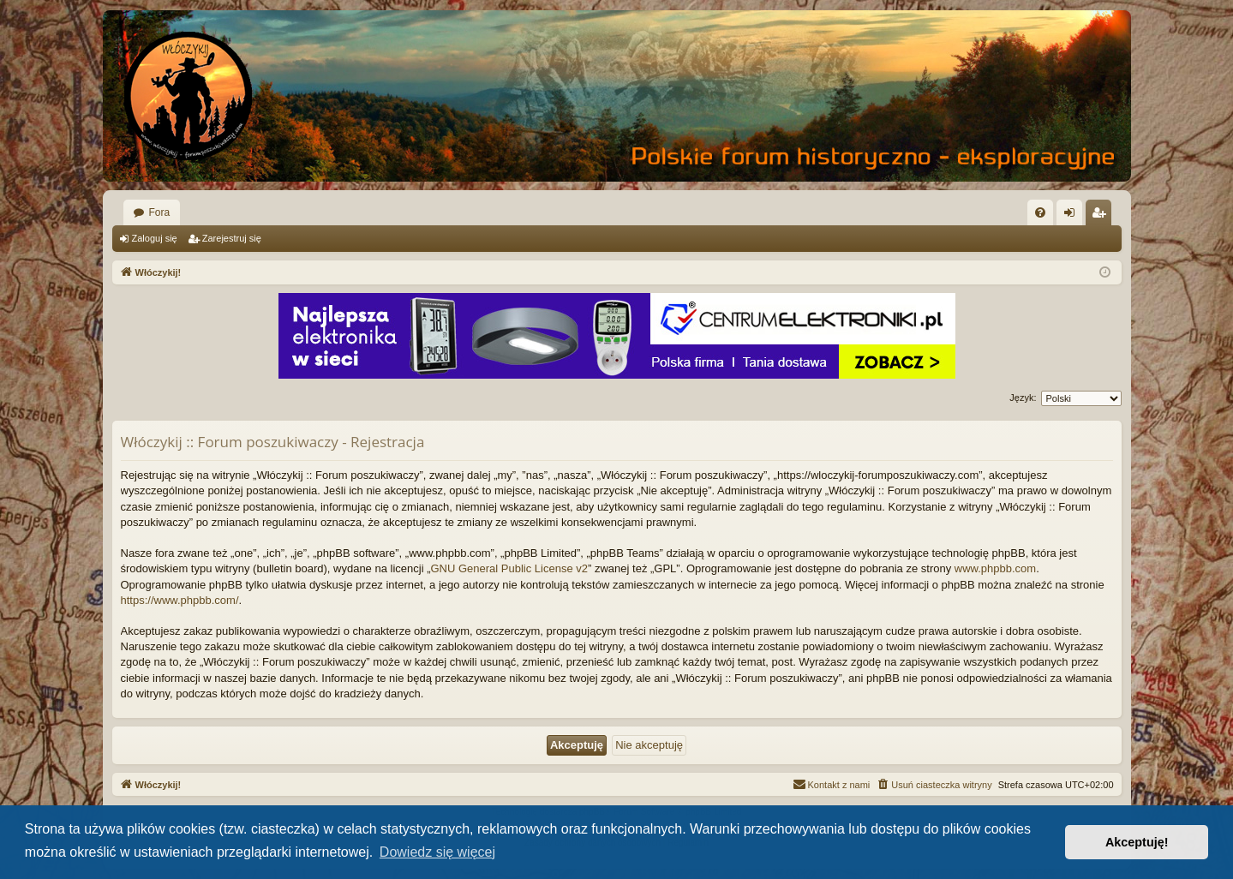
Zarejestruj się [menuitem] (1101, 215)
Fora (160, 212)
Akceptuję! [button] (1137, 842)
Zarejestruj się (231, 238)
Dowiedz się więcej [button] (437, 852)
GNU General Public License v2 (509, 568)
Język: (1022, 397)
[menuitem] (1040, 212)
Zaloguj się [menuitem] (1072, 215)
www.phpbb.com (995, 568)
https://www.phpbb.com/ (180, 600)
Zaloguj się (154, 238)
